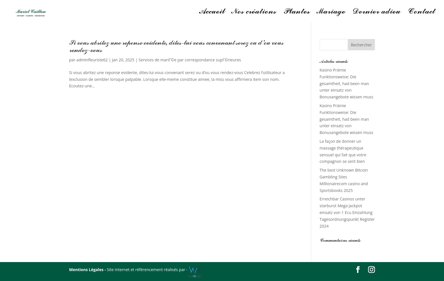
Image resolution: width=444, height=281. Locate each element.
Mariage (331, 12)
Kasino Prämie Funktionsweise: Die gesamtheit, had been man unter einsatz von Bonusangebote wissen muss (346, 83)
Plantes (296, 12)
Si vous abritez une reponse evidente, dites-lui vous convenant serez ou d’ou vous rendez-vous (176, 46)
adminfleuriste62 (92, 59)
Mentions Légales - (88, 269)
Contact (421, 12)
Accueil (212, 12)
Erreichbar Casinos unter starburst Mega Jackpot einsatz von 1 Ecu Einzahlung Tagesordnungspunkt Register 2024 (347, 212)
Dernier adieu (376, 12)
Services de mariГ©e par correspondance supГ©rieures (190, 59)
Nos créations (254, 12)
